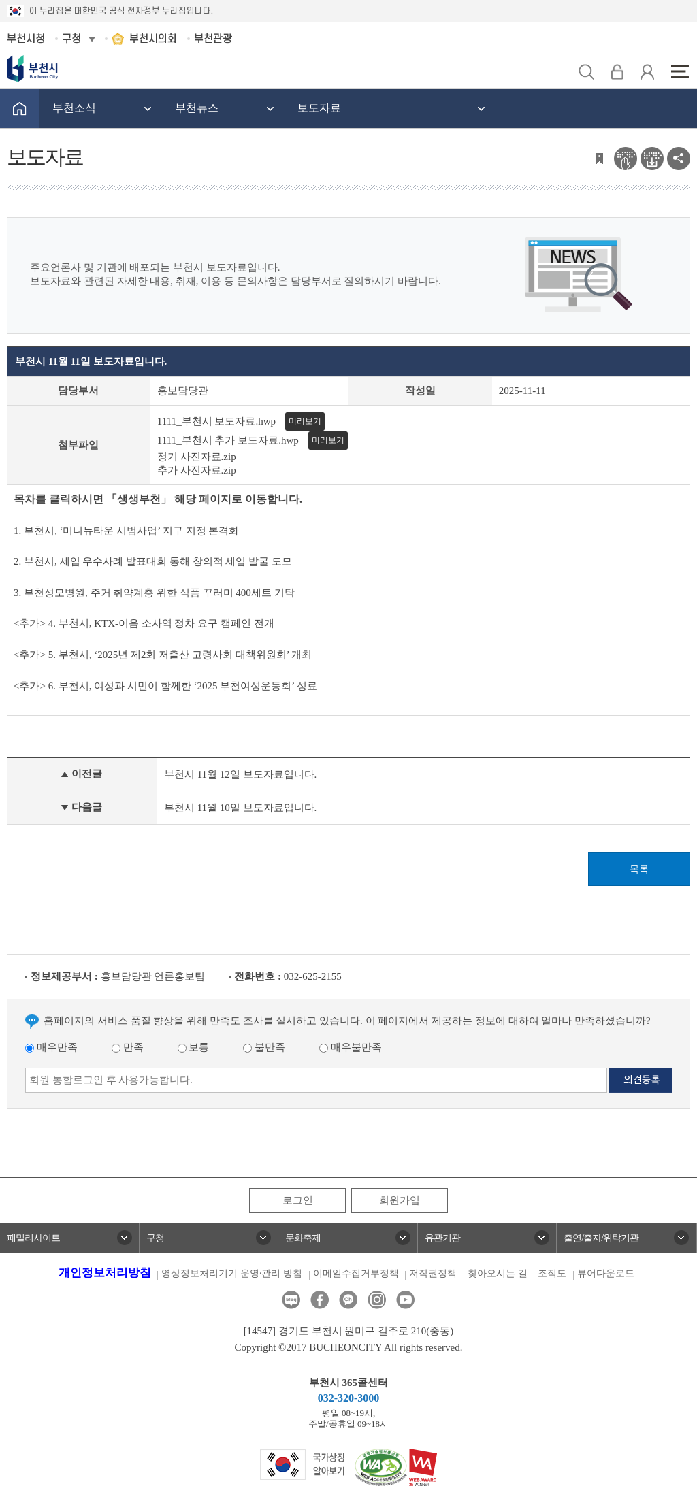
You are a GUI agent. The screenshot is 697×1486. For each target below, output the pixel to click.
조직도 (552, 1273)
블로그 (291, 1300)
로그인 (297, 1200)
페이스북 (319, 1300)
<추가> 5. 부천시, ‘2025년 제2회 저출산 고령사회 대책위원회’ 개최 (163, 654)
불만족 (264, 1047)
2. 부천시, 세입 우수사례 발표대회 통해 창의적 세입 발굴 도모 (153, 561)
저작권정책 (433, 1273)
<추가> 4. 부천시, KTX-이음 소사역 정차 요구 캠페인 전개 (144, 623)
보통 (194, 1047)
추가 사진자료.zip (196, 470)
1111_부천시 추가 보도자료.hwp (228, 440)
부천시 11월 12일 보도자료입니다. (240, 774)
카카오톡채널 (348, 1300)
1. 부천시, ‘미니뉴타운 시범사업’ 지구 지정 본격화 (128, 530)
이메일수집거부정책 (356, 1273)
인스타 (377, 1300)
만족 (128, 1047)
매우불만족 (350, 1047)
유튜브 (405, 1300)
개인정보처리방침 (105, 1272)
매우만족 (51, 1047)
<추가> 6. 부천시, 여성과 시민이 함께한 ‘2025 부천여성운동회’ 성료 (167, 685)
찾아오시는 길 (498, 1273)
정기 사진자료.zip (196, 456)
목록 (639, 869)
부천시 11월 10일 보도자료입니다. (240, 807)
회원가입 (399, 1200)
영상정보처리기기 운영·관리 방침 (231, 1273)
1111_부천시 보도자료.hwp (216, 421)
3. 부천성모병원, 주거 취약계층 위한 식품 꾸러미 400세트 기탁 (154, 592)
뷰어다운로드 (605, 1273)
